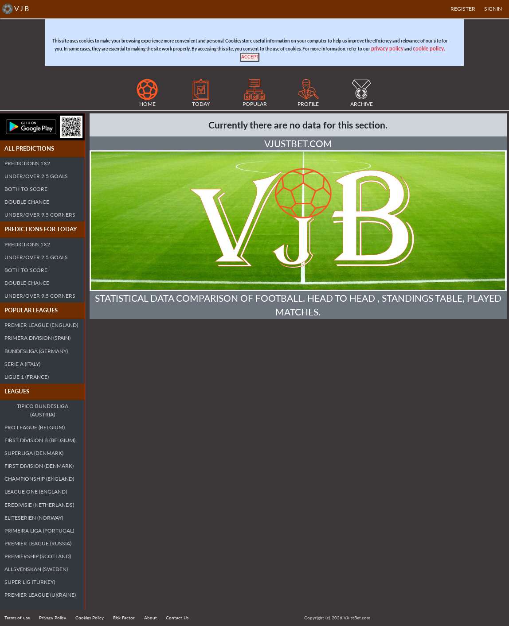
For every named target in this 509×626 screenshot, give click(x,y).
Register (462, 8)
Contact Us (177, 617)
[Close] (249, 57)
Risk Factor (124, 617)
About (150, 617)
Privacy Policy (52, 617)
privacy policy (387, 48)
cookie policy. (429, 48)
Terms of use (17, 617)
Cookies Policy (89, 617)
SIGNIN (493, 8)
